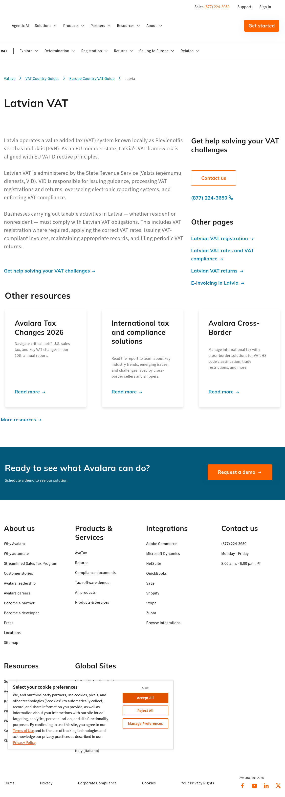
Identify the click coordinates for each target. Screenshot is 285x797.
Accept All (145, 698)
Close (145, 688)
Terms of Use (23, 730)
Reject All (145, 710)
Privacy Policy (24, 742)
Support (245, 7)
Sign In (265, 7)
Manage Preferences (145, 723)
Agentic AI (20, 25)
